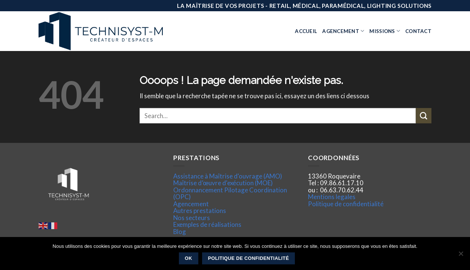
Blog (179, 232)
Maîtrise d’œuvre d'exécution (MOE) (223, 183)
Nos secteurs (191, 218)
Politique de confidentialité (346, 204)
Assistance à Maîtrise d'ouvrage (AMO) (227, 176)
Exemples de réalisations (207, 224)
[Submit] (423, 115)
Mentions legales (331, 197)
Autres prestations (199, 210)
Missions (384, 30)
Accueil (306, 31)
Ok (188, 258)
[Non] (460, 256)
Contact (418, 31)
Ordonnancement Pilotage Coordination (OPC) (230, 193)
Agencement (343, 30)
